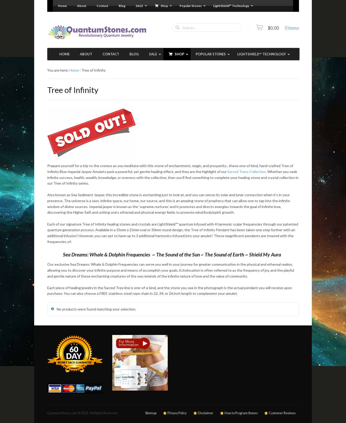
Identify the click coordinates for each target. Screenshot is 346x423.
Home (74, 70)
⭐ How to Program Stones (239, 413)
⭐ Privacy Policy (174, 413)
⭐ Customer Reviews (280, 413)
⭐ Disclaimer (203, 413)
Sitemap (150, 413)
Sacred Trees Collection (246, 171)
